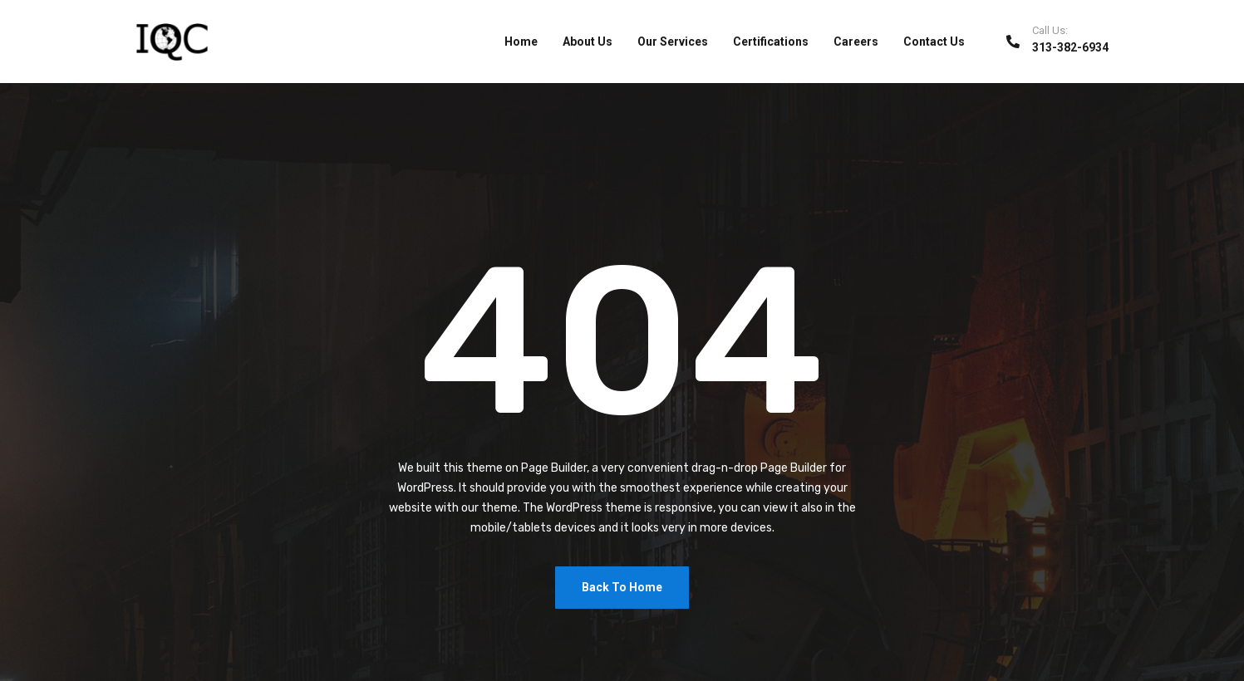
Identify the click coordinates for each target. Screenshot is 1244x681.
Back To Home (622, 587)
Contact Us (934, 41)
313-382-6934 (1070, 47)
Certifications (771, 41)
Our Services (672, 41)
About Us (587, 41)
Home (521, 41)
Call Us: (1050, 30)
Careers (855, 41)
